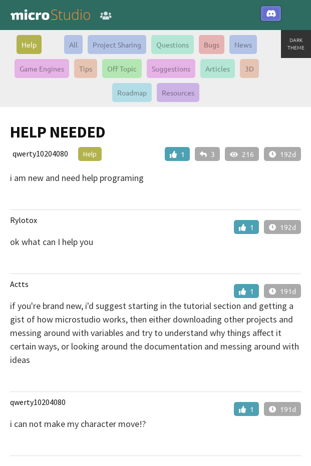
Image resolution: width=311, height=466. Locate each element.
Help (29, 44)
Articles (217, 68)
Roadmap (132, 92)
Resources (178, 92)
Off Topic (122, 68)
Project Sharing (117, 44)
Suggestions (171, 68)
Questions (172, 44)
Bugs (211, 44)
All (73, 44)
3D (249, 68)
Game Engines (42, 68)
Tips (85, 68)
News (243, 44)
